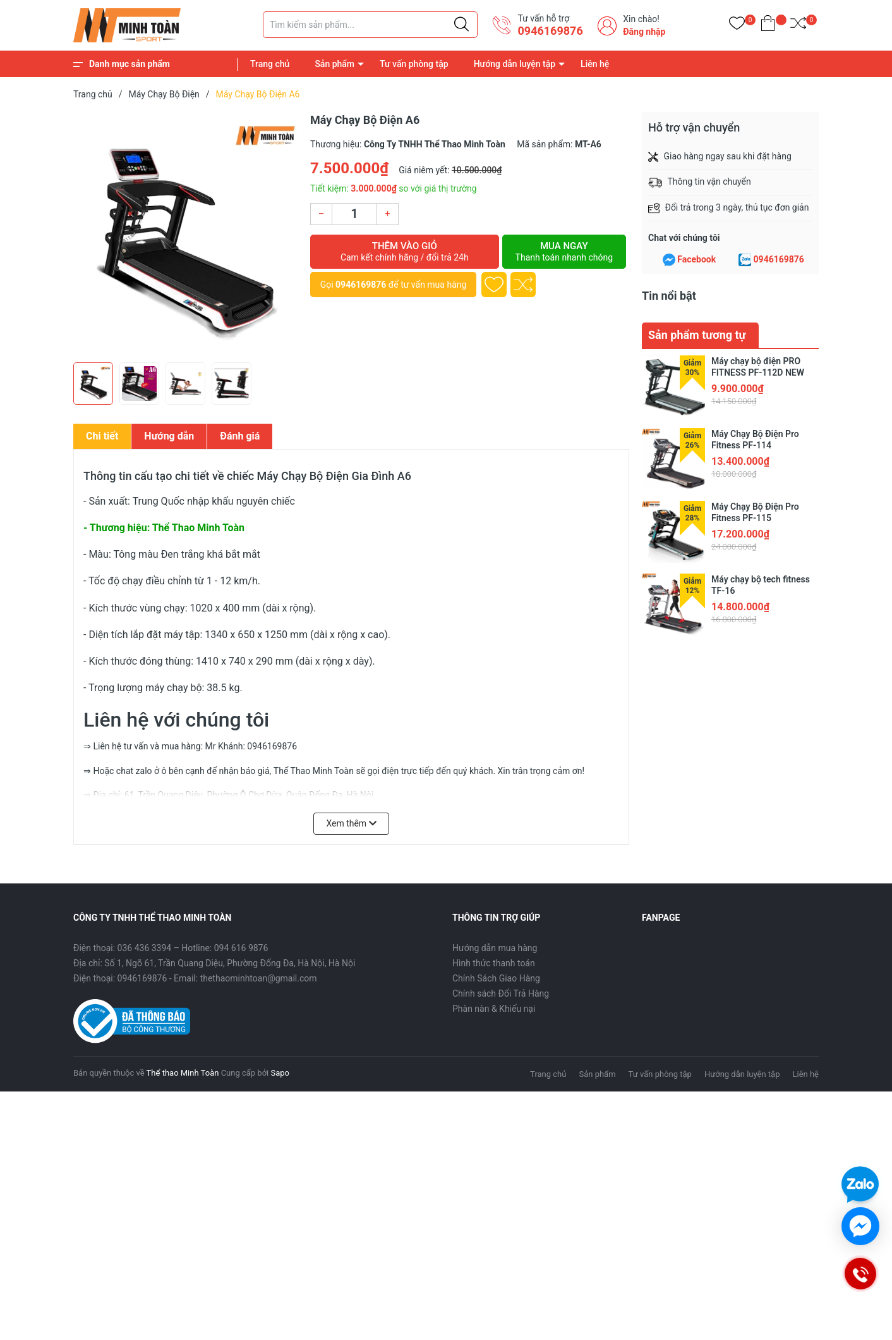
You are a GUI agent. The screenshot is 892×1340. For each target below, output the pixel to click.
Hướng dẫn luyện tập (514, 64)
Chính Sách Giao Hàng (496, 978)
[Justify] (461, 24)
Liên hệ (595, 64)
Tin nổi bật (669, 295)
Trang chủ (269, 64)
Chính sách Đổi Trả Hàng (500, 993)
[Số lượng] (354, 214)
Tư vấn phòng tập (414, 64)
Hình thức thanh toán (493, 963)
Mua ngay (564, 251)
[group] (185, 234)
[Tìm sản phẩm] (370, 24)
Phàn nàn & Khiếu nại (493, 1009)
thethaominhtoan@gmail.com (258, 978)
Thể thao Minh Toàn (183, 1073)
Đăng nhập (644, 32)
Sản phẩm (334, 64)
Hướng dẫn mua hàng (494, 948)
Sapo (279, 1073)
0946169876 (549, 30)
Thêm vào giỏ (404, 251)
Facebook (696, 259)
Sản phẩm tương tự (697, 334)
